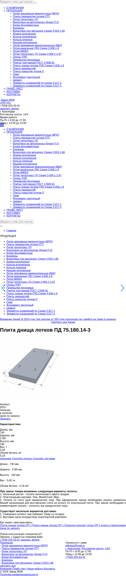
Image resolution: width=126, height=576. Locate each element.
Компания (6, 568)
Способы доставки (44, 458)
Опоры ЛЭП (20, 57)
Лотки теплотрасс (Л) (25, 19)
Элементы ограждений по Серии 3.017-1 (37, 83)
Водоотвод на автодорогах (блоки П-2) (36, 22)
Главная (11, 230)
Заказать (5, 418)
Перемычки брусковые (26, 59)
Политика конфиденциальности (19, 574)
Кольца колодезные (24, 36)
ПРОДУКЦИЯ (14, 10)
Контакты (49, 568)
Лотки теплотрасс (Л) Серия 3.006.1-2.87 (37, 54)
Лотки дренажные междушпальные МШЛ (37, 45)
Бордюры (18, 28)
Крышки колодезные (25, 42)
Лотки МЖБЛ (20, 51)
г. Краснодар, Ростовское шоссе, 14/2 (87, 548)
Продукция (6, 542)
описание (5, 458)
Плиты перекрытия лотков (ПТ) (31, 16)
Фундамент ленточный (26, 77)
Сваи (16, 74)
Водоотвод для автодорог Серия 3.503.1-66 (39, 31)
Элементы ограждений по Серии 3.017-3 (37, 85)
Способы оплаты (22, 458)
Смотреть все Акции (63, 322)
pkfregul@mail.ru (75, 545)
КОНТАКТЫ (13, 94)
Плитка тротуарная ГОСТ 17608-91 (34, 62)
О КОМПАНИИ (15, 7)
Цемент (17, 80)
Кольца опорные (23, 39)
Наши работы (35, 568)
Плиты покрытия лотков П (28, 71)
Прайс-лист (20, 568)
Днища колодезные (24, 33)
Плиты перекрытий (24, 68)
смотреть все (8, 565)
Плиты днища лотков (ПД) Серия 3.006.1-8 (38, 65)
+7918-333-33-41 (75, 557)
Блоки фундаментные (26, 25)
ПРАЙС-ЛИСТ (14, 88)
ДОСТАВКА (13, 91)
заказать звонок (9, 108)
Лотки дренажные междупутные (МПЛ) (36, 13)
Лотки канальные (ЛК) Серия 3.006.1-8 (36, 48)
